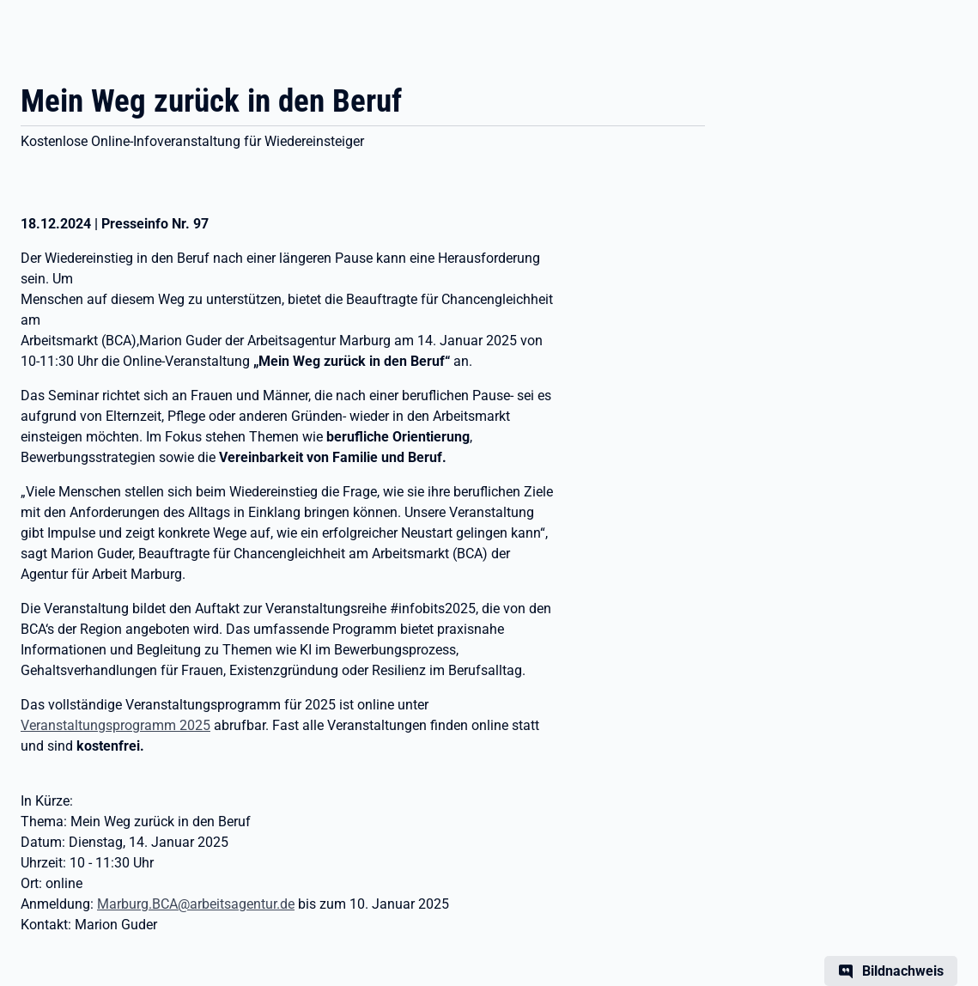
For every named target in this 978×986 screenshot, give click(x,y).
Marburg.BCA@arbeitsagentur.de (196, 904)
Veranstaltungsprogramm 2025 (115, 725)
